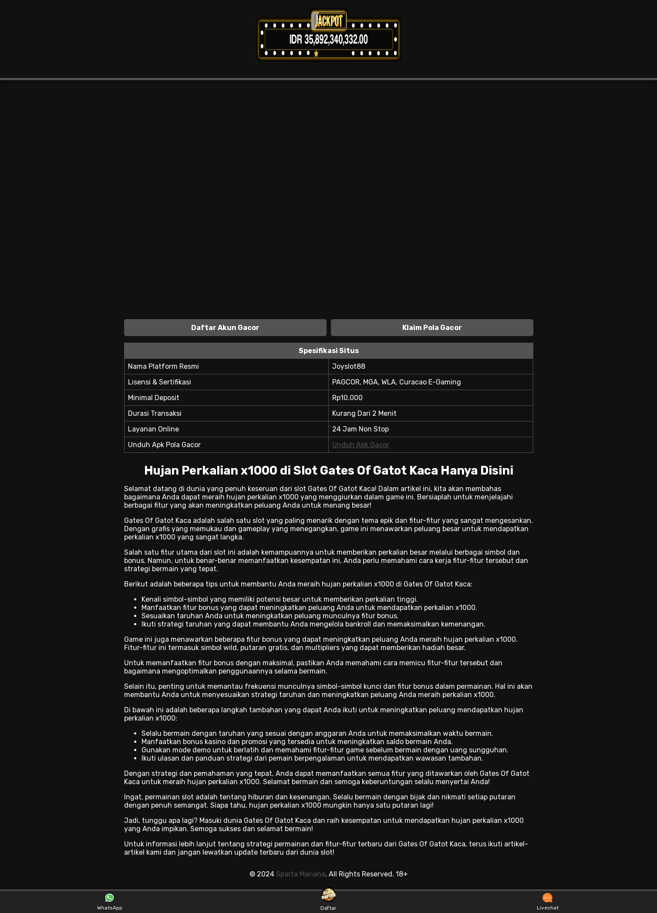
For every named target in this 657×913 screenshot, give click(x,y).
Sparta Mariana (300, 874)
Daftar (328, 901)
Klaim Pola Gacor (432, 327)
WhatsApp (109, 902)
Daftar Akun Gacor (225, 327)
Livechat (548, 902)
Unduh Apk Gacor (360, 445)
